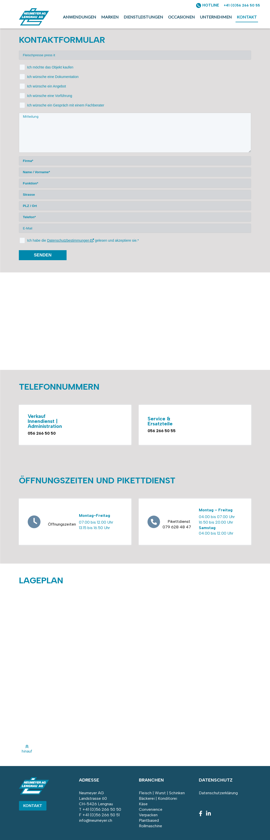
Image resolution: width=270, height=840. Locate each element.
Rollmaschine (150, 826)
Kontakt (247, 16)
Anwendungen (79, 16)
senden (43, 255)
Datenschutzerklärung (218, 793)
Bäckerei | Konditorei (158, 798)
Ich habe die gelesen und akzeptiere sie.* (83, 240)
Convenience (150, 809)
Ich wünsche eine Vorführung (49, 96)
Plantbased (149, 820)
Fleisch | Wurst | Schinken (162, 793)
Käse (143, 804)
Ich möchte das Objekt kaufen (50, 67)
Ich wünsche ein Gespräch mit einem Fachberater (65, 105)
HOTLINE (210, 5)
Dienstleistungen (143, 16)
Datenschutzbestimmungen (70, 240)
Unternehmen (216, 16)
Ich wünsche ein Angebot (46, 86)
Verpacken (148, 815)
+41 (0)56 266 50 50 (101, 809)
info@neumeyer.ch (95, 820)
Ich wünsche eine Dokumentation (52, 77)
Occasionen (181, 16)
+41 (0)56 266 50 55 (242, 5)
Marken (110, 16)
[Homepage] (34, 24)
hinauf (27, 749)
